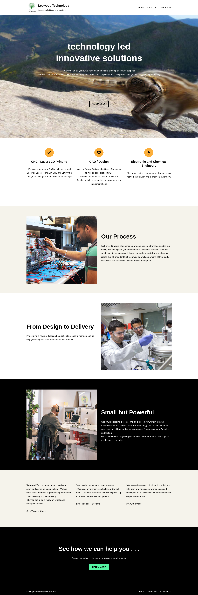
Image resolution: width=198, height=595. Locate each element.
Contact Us (165, 8)
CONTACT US (99, 104)
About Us (151, 8)
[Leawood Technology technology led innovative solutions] (47, 7)
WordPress (50, 591)
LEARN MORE (99, 567)
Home (141, 8)
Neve (29, 591)
